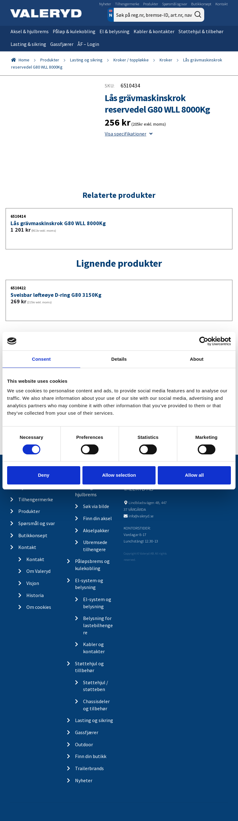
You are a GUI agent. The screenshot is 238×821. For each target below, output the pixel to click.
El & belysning (114, 31)
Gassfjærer (61, 44)
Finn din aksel (97, 518)
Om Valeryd (38, 571)
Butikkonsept (201, 4)
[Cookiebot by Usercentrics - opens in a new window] (204, 341)
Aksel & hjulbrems (30, 31)
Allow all (194, 475)
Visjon (32, 583)
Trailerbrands (89, 768)
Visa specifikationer (128, 134)
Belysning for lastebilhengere (98, 625)
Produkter (150, 4)
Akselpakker (96, 530)
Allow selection (119, 475)
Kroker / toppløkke (131, 60)
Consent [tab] (41, 358)
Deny (43, 475)
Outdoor (84, 744)
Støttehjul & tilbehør (200, 31)
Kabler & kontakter (154, 31)
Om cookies (38, 607)
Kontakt (221, 4)
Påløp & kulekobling (74, 31)
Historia (35, 595)
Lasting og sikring (86, 60)
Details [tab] (119, 358)
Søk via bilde (96, 506)
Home (24, 60)
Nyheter (105, 4)
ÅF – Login (88, 44)
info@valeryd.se (141, 515)
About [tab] (197, 358)
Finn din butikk (90, 756)
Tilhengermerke (127, 4)
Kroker (166, 60)
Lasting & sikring (28, 44)
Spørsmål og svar (174, 4)
